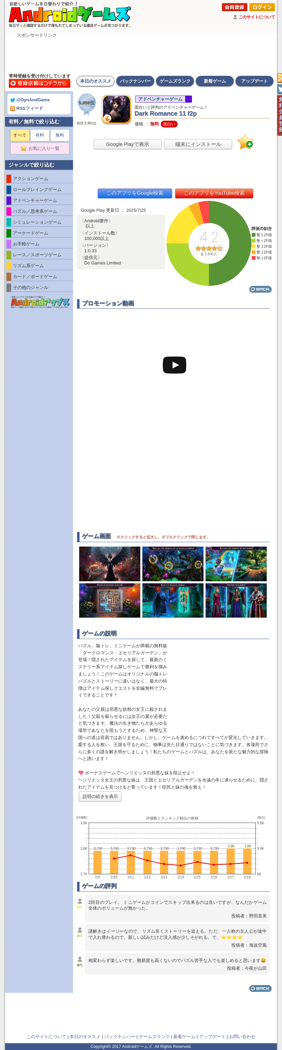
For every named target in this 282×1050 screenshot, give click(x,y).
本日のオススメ (95, 81)
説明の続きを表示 (100, 796)
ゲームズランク (175, 81)
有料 (39, 135)
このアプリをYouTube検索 (214, 193)
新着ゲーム (215, 81)
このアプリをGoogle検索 (134, 193)
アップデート (254, 81)
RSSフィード (26, 108)
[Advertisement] (141, 53)
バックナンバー (135, 81)
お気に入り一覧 (42, 148)
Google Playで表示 (127, 144)
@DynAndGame (30, 99)
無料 (59, 135)
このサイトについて (257, 17)
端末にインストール (198, 144)
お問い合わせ (242, 1036)
